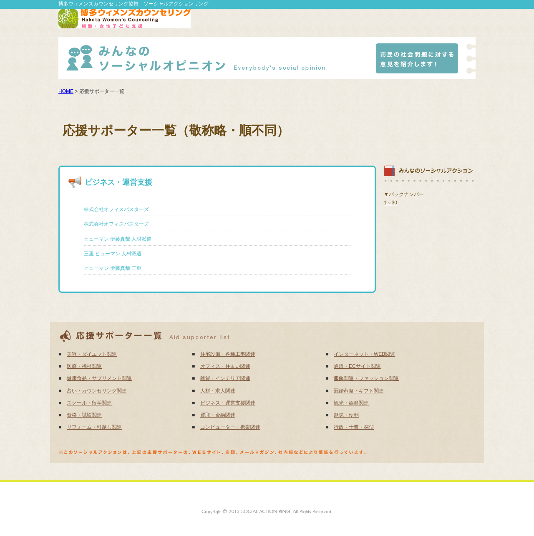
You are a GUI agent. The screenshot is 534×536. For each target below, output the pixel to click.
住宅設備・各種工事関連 (227, 354)
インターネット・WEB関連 (364, 354)
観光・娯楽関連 (351, 403)
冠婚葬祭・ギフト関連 (359, 391)
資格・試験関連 (84, 415)
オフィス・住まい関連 (225, 366)
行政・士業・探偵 (354, 427)
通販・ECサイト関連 (357, 366)
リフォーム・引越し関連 (94, 427)
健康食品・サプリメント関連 (99, 378)
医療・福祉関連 (84, 366)
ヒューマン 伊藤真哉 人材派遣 (118, 239)
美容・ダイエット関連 (92, 354)
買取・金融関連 (217, 415)
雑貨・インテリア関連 (225, 378)
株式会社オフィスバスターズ (116, 209)
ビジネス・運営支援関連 (227, 403)
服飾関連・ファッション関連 (366, 378)
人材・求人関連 (217, 391)
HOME (65, 91)
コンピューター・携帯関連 (230, 427)
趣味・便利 (346, 415)
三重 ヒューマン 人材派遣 (113, 254)
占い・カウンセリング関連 (97, 391)
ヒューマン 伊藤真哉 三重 (113, 268)
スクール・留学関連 (89, 403)
